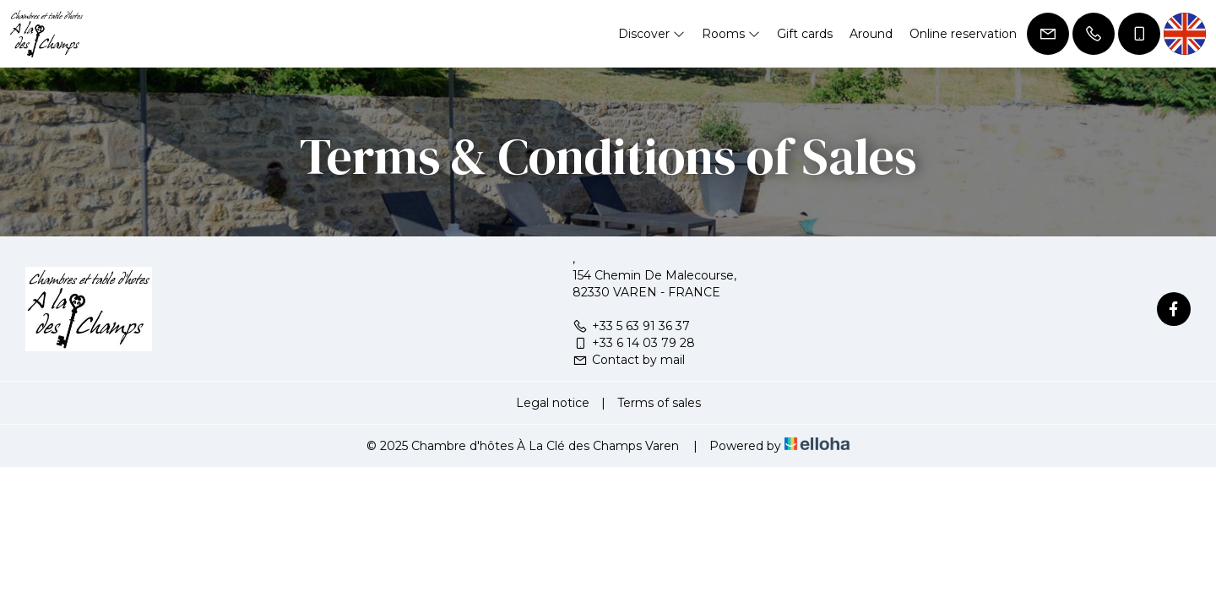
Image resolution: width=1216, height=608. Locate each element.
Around (871, 33)
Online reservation (963, 33)
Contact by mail (629, 359)
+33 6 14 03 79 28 (634, 342)
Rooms (731, 33)
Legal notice (552, 402)
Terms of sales (659, 402)
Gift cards (805, 33)
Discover (651, 33)
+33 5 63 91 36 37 (631, 326)
